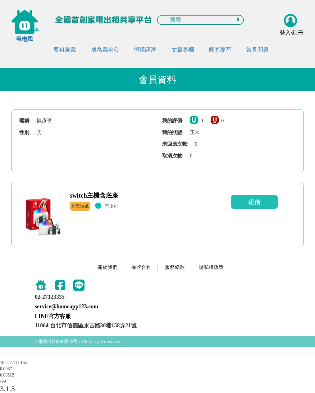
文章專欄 (182, 50)
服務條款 (175, 267)
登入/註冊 (292, 33)
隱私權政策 (211, 267)
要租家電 (64, 50)
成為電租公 (105, 50)
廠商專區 (220, 50)
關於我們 (107, 267)
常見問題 (257, 50)
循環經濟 (145, 50)
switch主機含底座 (94, 195)
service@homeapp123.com (66, 306)
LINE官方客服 (53, 316)
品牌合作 (141, 267)
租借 (254, 202)
